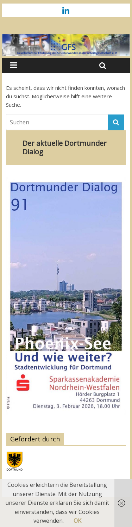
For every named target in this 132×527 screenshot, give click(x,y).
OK (77, 521)
